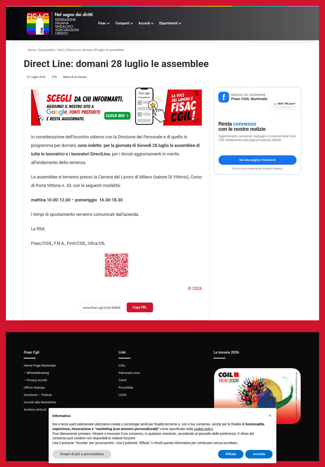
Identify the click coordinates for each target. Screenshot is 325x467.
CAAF (123, 380)
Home (30, 50)
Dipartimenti (168, 23)
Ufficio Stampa (34, 387)
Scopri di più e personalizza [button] (82, 454)
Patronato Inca (129, 373)
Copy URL (140, 307)
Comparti (122, 23)
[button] (270, 415)
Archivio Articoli (35, 409)
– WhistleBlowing (36, 373)
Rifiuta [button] (231, 454)
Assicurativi (47, 50)
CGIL (122, 365)
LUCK (122, 395)
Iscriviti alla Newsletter (40, 402)
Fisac (102, 23)
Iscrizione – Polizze (38, 395)
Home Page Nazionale (40, 365)
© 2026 (195, 288)
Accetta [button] (259, 454)
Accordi (144, 23)
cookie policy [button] (203, 429)
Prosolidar (126, 387)
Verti (60, 50)
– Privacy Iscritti (35, 380)
